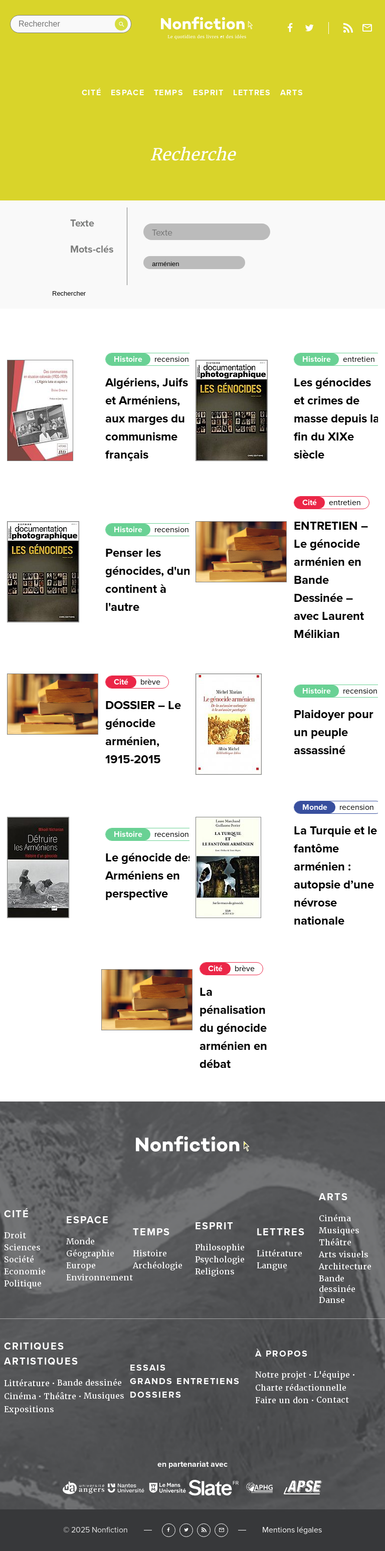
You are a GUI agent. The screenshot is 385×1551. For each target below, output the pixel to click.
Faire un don (282, 1400)
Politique (23, 1283)
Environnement (99, 1277)
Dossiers (156, 1394)
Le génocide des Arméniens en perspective (149, 875)
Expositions (29, 1409)
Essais (148, 1367)
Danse (332, 1300)
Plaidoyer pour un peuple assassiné (333, 732)
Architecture (345, 1266)
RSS (204, 1530)
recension (171, 359)
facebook (289, 28)
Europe (81, 1265)
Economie (25, 1271)
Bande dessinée (337, 1283)
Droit (15, 1235)
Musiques (339, 1230)
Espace (128, 92)
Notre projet (280, 1375)
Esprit (208, 92)
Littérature (279, 1253)
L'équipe (332, 1375)
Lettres (252, 92)
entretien (359, 359)
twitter (309, 28)
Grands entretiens (185, 1381)
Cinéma (335, 1218)
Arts (291, 92)
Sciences (22, 1247)
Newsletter (367, 28)
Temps (169, 92)
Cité (91, 92)
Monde (314, 807)
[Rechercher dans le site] (70, 24)
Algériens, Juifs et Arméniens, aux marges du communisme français (146, 418)
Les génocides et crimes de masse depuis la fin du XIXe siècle (336, 418)
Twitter (186, 1530)
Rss (347, 28)
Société (19, 1259)
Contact (332, 1400)
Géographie (90, 1253)
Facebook (168, 1530)
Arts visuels (343, 1254)
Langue (272, 1265)
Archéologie (157, 1265)
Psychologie (220, 1259)
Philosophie (220, 1247)
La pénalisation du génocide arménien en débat (233, 1028)
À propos (281, 1353)
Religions (215, 1271)
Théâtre (335, 1242)
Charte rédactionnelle (300, 1388)
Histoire (128, 359)
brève (150, 682)
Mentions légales (292, 1530)
